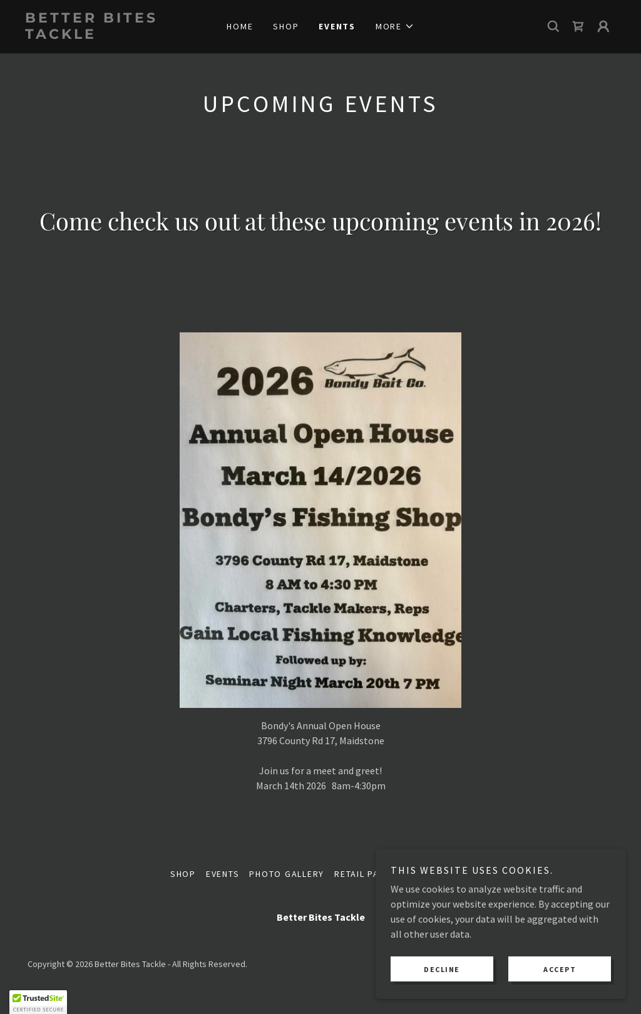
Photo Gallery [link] (286, 873)
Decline (442, 969)
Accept (559, 969)
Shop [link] (286, 26)
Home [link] (240, 26)
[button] (395, 26)
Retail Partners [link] (374, 873)
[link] (99, 35)
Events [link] (337, 26)
